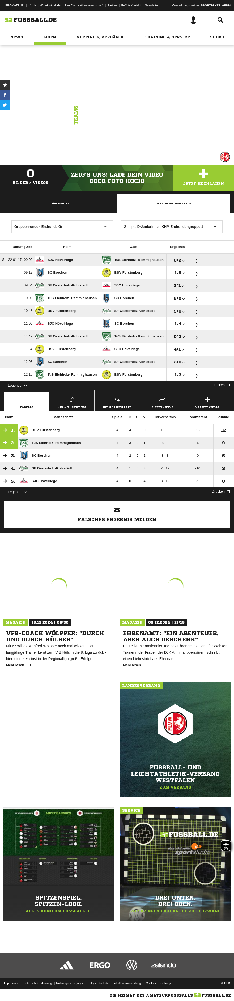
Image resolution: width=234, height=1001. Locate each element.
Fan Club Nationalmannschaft (84, 5)
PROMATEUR (14, 5)
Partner (112, 5)
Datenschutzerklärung (37, 983)
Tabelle (26, 401)
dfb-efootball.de (50, 5)
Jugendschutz (99, 983)
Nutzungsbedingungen (70, 983)
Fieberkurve (162, 401)
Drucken (221, 385)
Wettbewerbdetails (173, 203)
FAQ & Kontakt (131, 5)
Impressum (11, 983)
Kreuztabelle (207, 401)
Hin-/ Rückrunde (72, 401)
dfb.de (32, 5)
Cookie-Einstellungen (159, 983)
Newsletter (152, 5)
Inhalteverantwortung (127, 983)
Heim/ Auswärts (117, 401)
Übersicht (60, 203)
